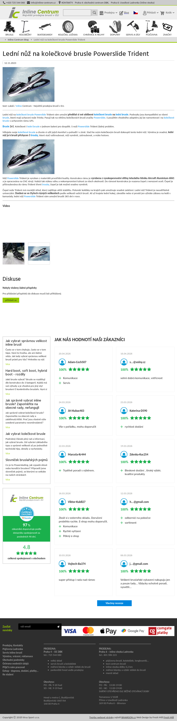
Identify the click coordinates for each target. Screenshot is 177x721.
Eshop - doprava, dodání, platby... (21, 670)
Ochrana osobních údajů (16, 663)
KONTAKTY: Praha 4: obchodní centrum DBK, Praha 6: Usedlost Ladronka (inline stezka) (108, 2)
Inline (19, 105)
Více (8, 364)
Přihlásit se (11, 300)
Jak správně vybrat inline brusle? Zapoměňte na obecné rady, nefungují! (23, 404)
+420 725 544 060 (15, 2)
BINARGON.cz (128, 717)
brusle (6, 117)
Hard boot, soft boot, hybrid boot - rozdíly (26, 372)
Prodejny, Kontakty (13, 645)
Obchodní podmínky (13, 659)
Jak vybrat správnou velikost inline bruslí (26, 343)
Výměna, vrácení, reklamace (18, 656)
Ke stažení (8, 674)
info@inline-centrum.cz (43, 2)
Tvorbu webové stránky (101, 717)
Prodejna (109, 12)
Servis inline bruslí (12, 652)
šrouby (34, 135)
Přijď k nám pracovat (14, 667)
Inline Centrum (34, 13)
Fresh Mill (169, 717)
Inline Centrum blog (18, 39)
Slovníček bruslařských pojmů (27, 460)
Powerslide (40, 114)
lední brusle (122, 114)
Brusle (6, 126)
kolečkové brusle (25, 114)
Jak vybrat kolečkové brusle (25, 434)
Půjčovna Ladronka (13, 649)
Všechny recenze (114, 603)
